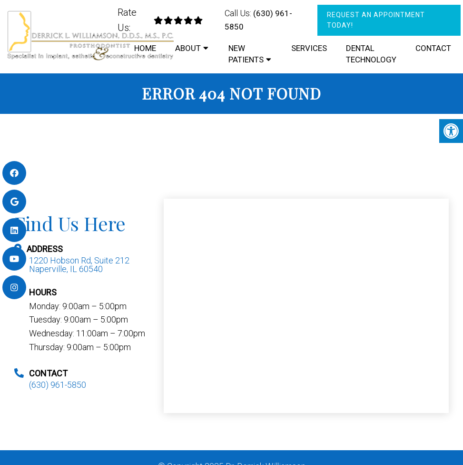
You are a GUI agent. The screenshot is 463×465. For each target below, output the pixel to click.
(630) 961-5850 (57, 385)
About (188, 48)
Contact (433, 48)
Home (145, 48)
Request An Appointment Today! (376, 20)
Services (309, 48)
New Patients (246, 53)
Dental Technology (371, 53)
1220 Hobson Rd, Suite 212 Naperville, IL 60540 (79, 264)
